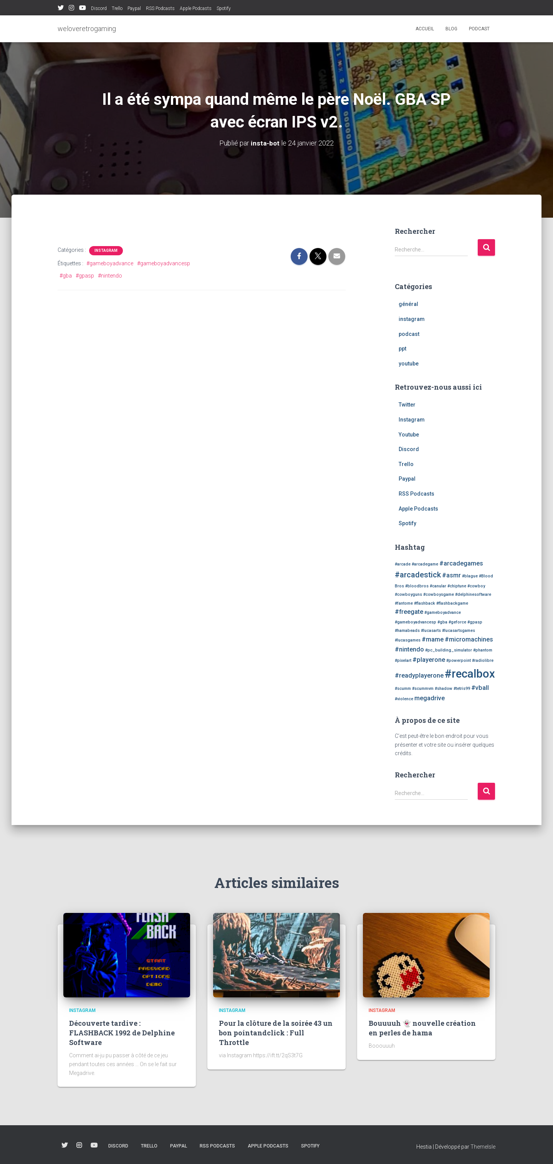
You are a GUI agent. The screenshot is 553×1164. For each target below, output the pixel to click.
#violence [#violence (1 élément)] (404, 698)
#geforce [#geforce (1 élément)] (457, 622)
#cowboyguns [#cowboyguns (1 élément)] (408, 594)
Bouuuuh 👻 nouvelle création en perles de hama (422, 1027)
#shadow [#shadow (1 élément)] (443, 688)
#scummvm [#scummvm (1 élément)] (423, 688)
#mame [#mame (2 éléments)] (433, 639)
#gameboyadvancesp (163, 263)
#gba (66, 276)
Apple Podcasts (196, 8)
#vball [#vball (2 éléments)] (480, 687)
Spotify (224, 8)
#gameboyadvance (109, 263)
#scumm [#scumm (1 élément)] (403, 688)
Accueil (425, 28)
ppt (402, 349)
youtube (409, 363)
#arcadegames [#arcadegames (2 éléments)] (461, 563)
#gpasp (85, 276)
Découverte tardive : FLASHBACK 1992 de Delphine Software (122, 1032)
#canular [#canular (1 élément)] (438, 586)
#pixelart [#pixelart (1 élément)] (403, 660)
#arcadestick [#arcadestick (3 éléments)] (418, 574)
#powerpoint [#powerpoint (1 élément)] (458, 660)
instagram (106, 250)
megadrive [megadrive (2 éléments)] (429, 698)
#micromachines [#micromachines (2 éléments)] (469, 639)
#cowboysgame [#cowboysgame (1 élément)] (438, 594)
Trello (117, 8)
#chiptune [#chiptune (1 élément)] (456, 586)
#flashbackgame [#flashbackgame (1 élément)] (452, 603)
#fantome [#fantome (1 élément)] (404, 603)
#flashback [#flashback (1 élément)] (424, 603)
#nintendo (110, 276)
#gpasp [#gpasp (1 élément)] (474, 622)
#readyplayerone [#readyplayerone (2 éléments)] (419, 675)
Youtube (82, 9)
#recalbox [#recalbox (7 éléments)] (470, 673)
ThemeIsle (482, 1147)
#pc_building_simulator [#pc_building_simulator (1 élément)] (448, 650)
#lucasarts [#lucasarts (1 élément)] (431, 630)
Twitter (61, 9)
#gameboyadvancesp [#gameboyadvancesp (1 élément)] (415, 622)
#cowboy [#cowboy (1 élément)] (476, 586)
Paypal (134, 8)
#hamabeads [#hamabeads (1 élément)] (407, 630)
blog (451, 28)
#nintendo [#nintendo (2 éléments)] (409, 649)
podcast (479, 28)
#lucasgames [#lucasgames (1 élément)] (408, 640)
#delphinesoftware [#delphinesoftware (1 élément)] (473, 594)
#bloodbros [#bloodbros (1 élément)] (417, 586)
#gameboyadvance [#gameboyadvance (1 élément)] (442, 612)
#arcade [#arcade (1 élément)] (403, 564)
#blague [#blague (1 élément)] (470, 576)
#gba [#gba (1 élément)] (442, 622)
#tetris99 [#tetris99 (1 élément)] (462, 688)
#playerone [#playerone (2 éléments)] (428, 659)
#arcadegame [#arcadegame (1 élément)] (425, 564)
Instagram (71, 9)
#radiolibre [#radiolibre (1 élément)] (482, 660)
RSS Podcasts (160, 8)
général (408, 304)
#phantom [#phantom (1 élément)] (482, 650)
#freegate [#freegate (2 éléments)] (409, 611)
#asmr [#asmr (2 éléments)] (451, 575)
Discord (99, 8)
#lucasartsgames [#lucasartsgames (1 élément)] (458, 630)
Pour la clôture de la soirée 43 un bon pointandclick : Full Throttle (276, 1032)
